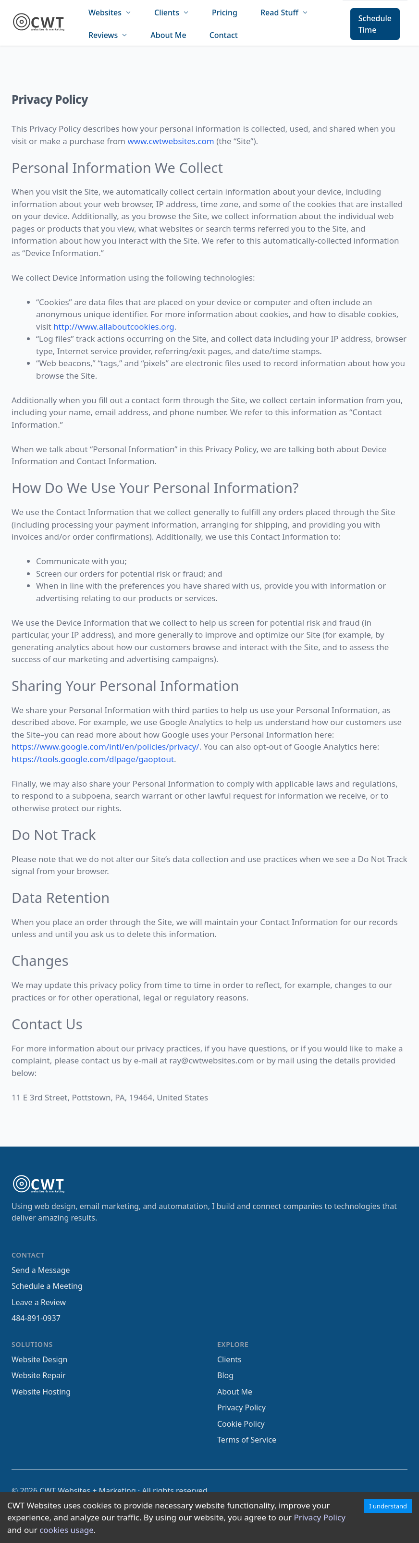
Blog (225, 1375)
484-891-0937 (36, 1318)
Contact (224, 35)
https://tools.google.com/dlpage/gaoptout (93, 759)
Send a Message (41, 1270)
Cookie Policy (241, 1424)
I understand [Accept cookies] (388, 1506)
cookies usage (66, 1529)
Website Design (39, 1359)
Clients (229, 1359)
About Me (168, 35)
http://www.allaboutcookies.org (113, 326)
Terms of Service (246, 1439)
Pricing (224, 12)
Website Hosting (41, 1391)
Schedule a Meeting (47, 1286)
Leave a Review (39, 1302)
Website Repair (39, 1375)
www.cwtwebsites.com (170, 141)
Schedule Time (375, 24)
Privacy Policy (319, 1517)
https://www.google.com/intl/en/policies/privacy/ (105, 746)
